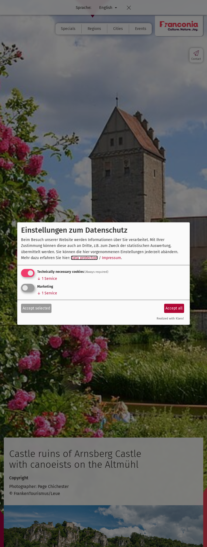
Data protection (84, 258)
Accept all (173, 308)
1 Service (47, 278)
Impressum (111, 258)
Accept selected (36, 308)
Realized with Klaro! (170, 318)
